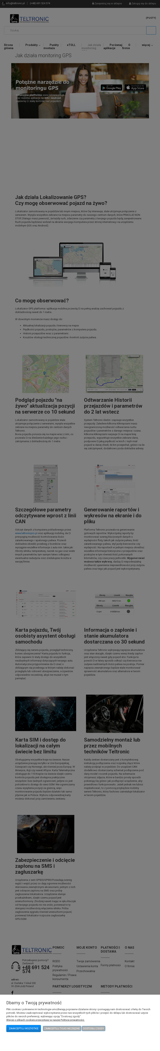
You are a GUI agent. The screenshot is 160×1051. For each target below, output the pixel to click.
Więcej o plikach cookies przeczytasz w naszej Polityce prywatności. (45, 1019)
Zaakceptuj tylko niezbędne (62, 1028)
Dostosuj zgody (93, 1028)
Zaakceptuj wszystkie (23, 1028)
